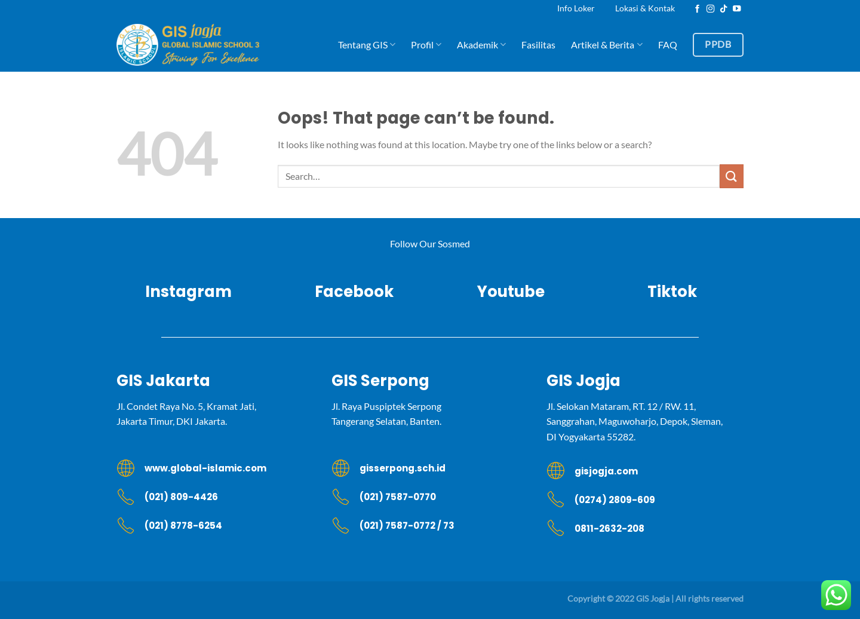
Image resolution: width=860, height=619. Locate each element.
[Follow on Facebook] (697, 9)
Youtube (511, 291)
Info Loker (576, 8)
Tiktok (672, 291)
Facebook (350, 291)
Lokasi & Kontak (645, 8)
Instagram (188, 291)
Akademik (481, 45)
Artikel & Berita (606, 45)
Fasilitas (538, 44)
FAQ (667, 44)
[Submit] (732, 176)
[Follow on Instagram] (711, 9)
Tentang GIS (366, 45)
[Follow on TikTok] (724, 9)
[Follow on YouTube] (737, 9)
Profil (426, 45)
